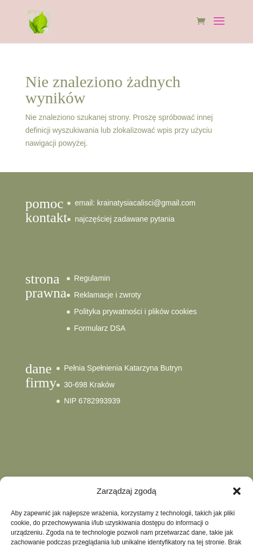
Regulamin (92, 278)
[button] (236, 491)
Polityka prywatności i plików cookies (135, 311)
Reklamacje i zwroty (107, 294)
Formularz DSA (100, 328)
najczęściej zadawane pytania (124, 219)
